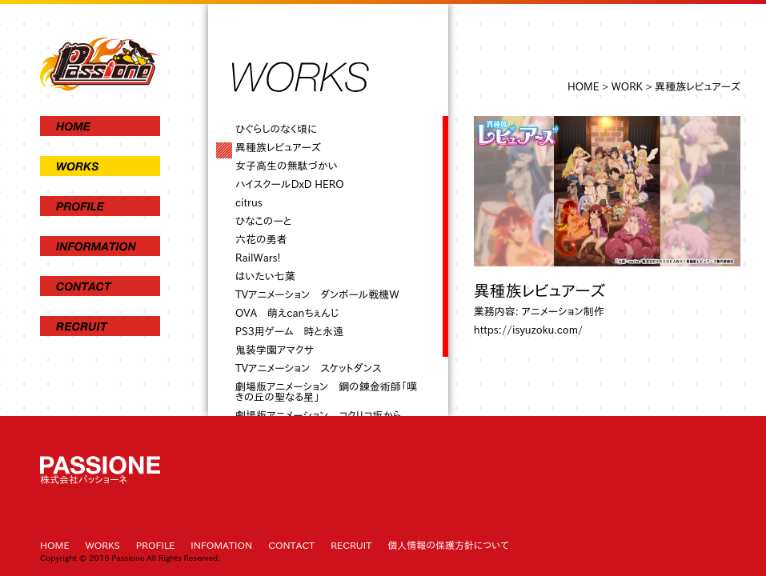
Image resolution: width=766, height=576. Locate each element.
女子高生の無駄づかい (286, 166)
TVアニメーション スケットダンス (308, 368)
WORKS (103, 545)
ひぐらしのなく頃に (276, 129)
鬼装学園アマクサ (274, 350)
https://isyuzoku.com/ (529, 330)
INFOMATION (221, 545)
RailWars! (258, 258)
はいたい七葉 (265, 276)
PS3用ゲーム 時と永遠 (289, 331)
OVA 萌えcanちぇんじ (287, 313)
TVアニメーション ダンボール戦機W (317, 295)
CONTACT (291, 545)
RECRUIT (351, 545)
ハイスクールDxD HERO (289, 184)
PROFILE (155, 545)
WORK (627, 87)
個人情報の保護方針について (447, 545)
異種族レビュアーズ (278, 147)
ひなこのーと (263, 221)
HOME (583, 87)
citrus (249, 203)
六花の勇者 (261, 239)
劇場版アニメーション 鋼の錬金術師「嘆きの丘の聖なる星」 (326, 392)
